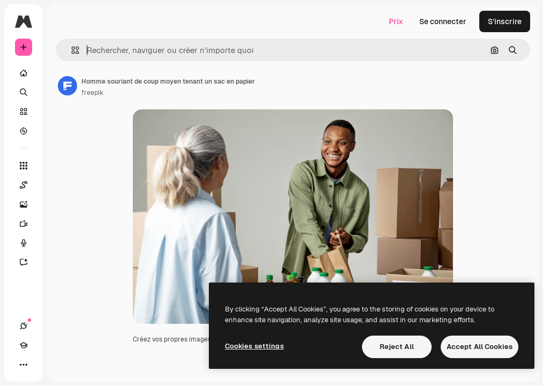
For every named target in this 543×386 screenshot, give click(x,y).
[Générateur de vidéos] (29, 223)
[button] (71, 50)
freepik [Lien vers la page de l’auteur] (92, 92)
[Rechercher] (23, 92)
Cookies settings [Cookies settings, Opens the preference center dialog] (254, 346)
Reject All (397, 346)
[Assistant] (29, 262)
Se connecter (442, 21)
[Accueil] (23, 72)
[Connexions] (23, 326)
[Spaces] (29, 185)
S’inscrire (505, 21)
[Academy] (23, 345)
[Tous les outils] (23, 165)
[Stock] (23, 111)
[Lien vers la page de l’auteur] (67, 85)
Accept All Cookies (479, 346)
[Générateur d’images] (29, 204)
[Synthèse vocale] (29, 242)
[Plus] (23, 364)
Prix (396, 21)
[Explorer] (23, 130)
